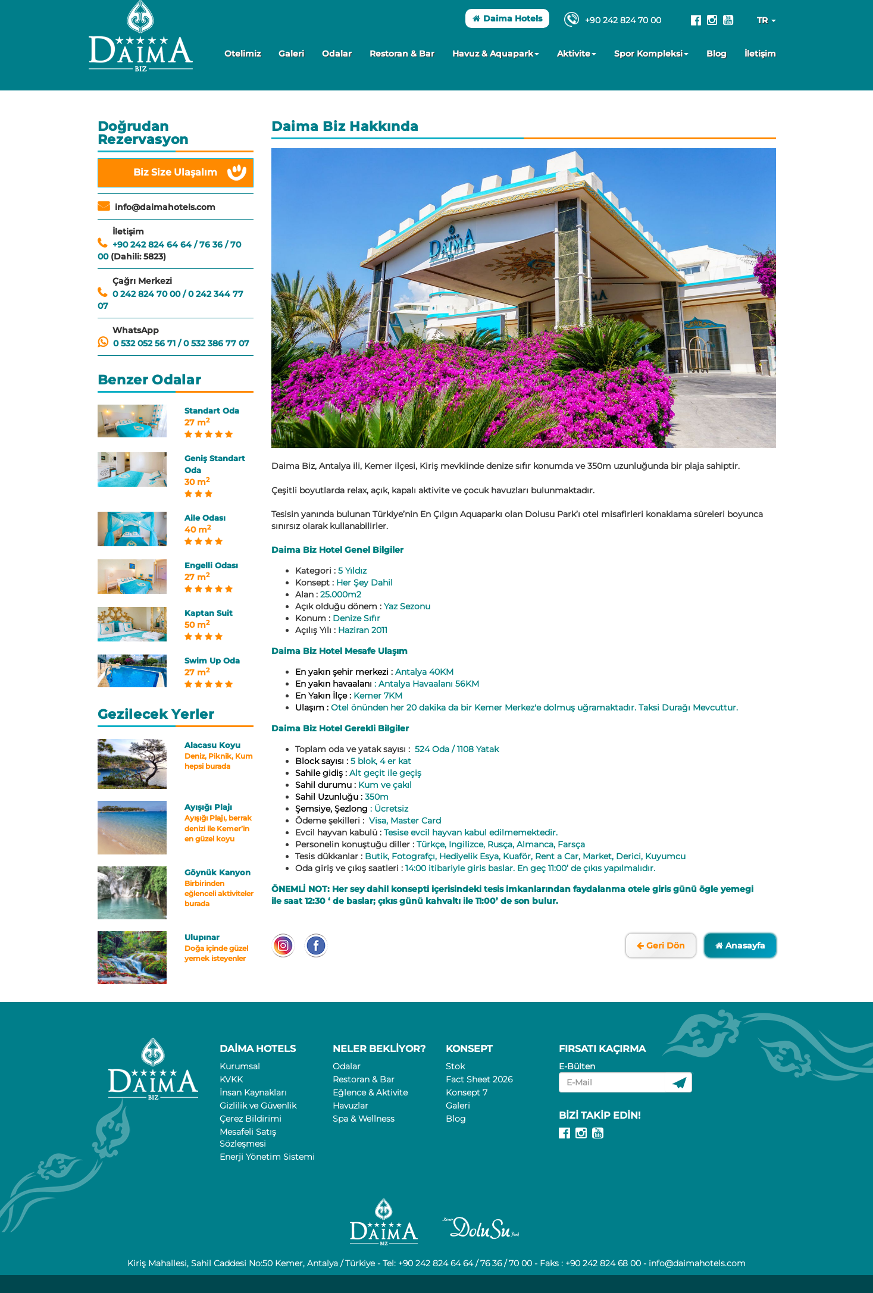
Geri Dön (661, 945)
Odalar (337, 53)
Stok (455, 1066)
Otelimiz (242, 53)
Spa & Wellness (364, 1118)
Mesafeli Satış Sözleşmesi (248, 1137)
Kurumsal (240, 1066)
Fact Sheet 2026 (479, 1079)
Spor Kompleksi (651, 53)
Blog (716, 53)
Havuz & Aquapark (495, 53)
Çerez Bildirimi (250, 1118)
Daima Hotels (507, 18)
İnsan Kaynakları (253, 1092)
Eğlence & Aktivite (370, 1092)
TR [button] (766, 20)
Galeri (291, 53)
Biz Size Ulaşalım (175, 172)
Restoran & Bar (402, 53)
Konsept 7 (466, 1092)
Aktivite (576, 53)
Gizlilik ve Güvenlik (258, 1105)
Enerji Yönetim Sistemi (267, 1156)
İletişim (760, 53)
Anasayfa (740, 945)
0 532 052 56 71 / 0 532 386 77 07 (181, 343)
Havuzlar (350, 1105)
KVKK (231, 1079)
